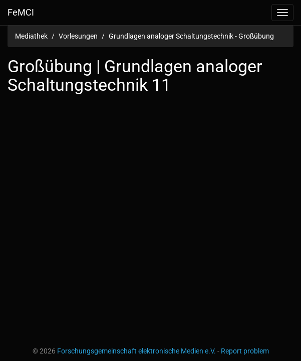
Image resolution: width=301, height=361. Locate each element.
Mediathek (31, 36)
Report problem (245, 351)
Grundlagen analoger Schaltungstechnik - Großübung (191, 36)
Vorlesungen (78, 36)
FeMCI (21, 12)
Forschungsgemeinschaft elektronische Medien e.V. (136, 351)
